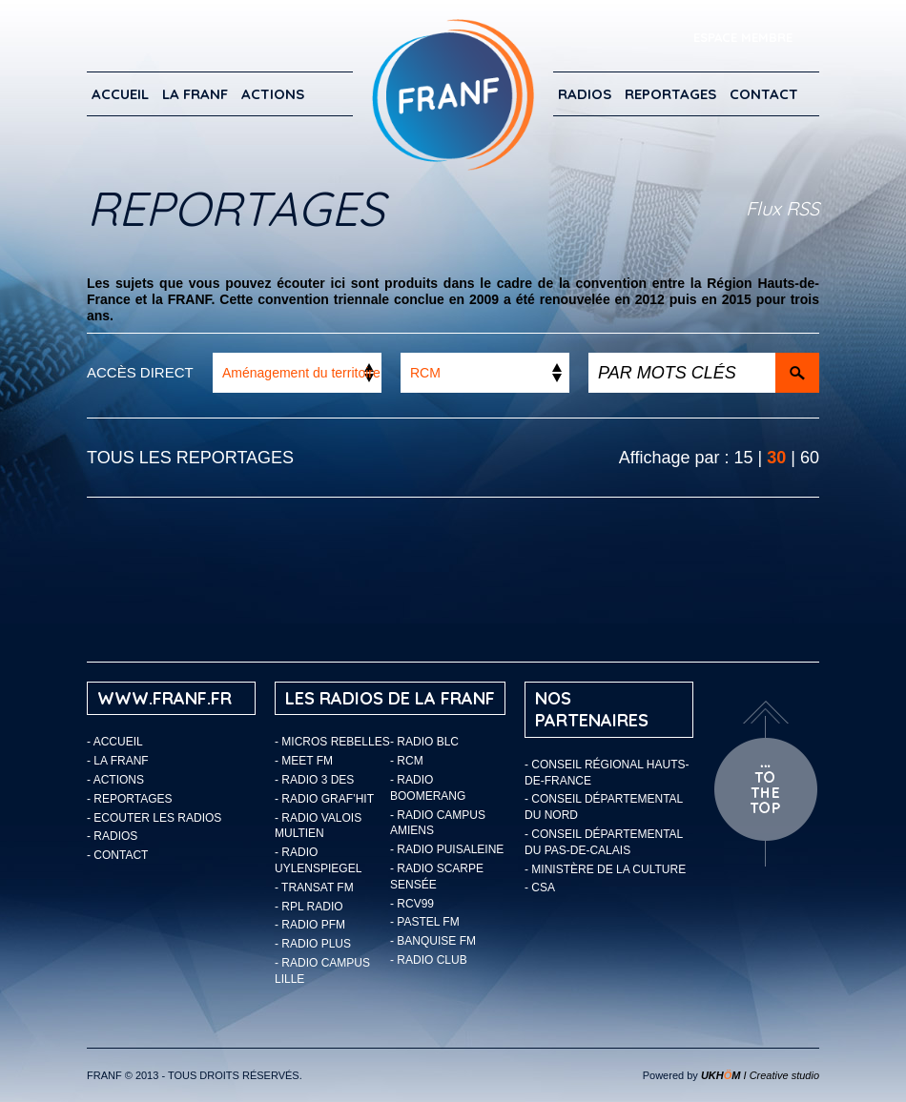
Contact (764, 94)
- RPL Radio (309, 906)
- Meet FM (304, 760)
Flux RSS (782, 208)
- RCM (406, 760)
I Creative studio (760, 1075)
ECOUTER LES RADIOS (157, 818)
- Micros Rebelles (332, 741)
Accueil (120, 94)
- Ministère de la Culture (605, 869)
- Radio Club (428, 960)
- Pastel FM (425, 922)
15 (743, 457)
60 (809, 457)
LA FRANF (195, 94)
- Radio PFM (310, 924)
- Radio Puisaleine (447, 849)
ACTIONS (272, 94)
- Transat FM (314, 887)
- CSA (540, 887)
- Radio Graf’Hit (324, 799)
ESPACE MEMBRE (743, 37)
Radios (584, 94)
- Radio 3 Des (314, 779)
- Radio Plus (313, 943)
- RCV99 (412, 903)
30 (776, 457)
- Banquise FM (433, 941)
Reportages (670, 94)
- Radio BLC (424, 741)
